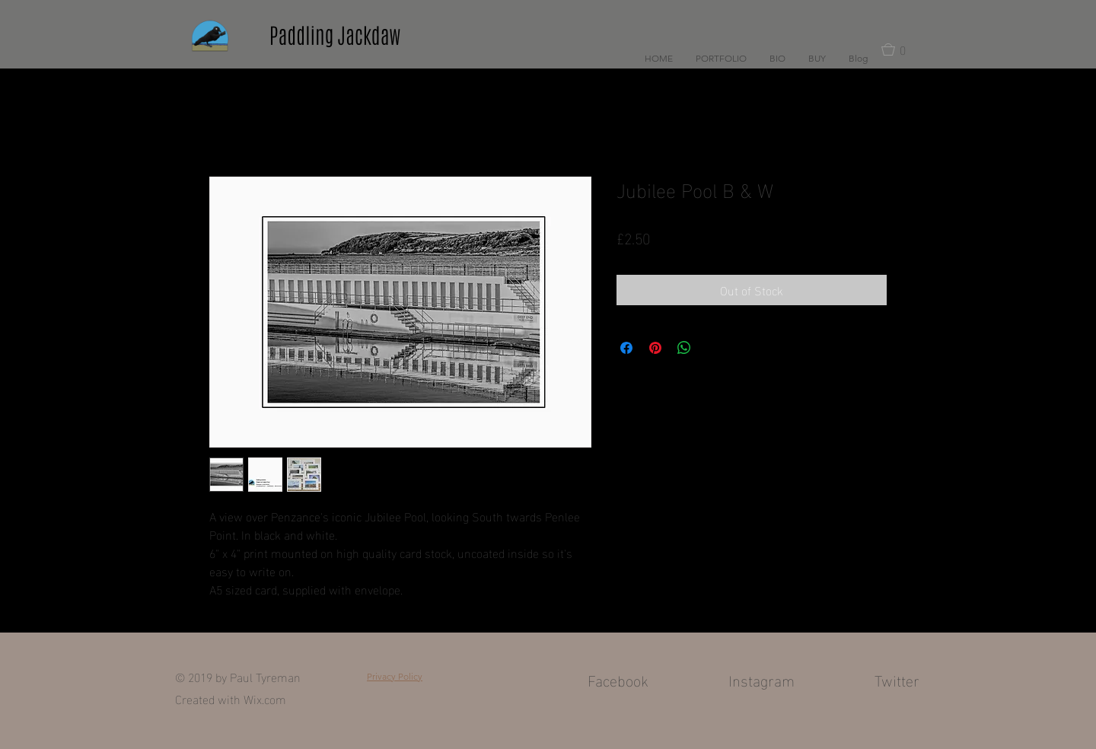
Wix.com (265, 698)
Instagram (761, 679)
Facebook (618, 679)
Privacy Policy (394, 676)
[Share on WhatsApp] (684, 348)
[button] (721, 59)
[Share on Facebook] (626, 348)
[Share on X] (713, 348)
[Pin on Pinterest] (655, 348)
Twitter (897, 679)
